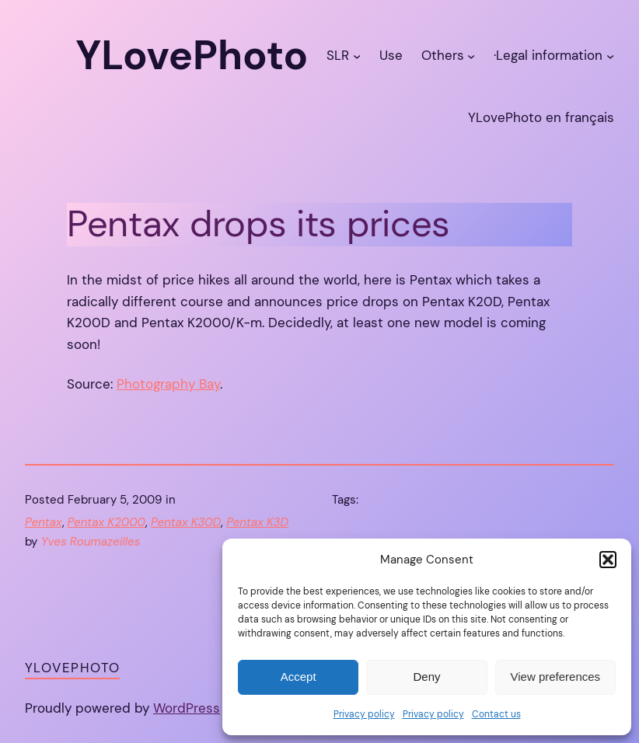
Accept (298, 676)
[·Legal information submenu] (610, 56)
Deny (426, 676)
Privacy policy (364, 714)
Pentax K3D (257, 522)
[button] (608, 559)
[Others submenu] (471, 56)
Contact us (496, 714)
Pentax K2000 (107, 522)
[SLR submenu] (357, 56)
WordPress (186, 708)
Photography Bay (168, 383)
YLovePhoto (72, 667)
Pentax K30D (186, 522)
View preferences (556, 676)
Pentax (43, 522)
